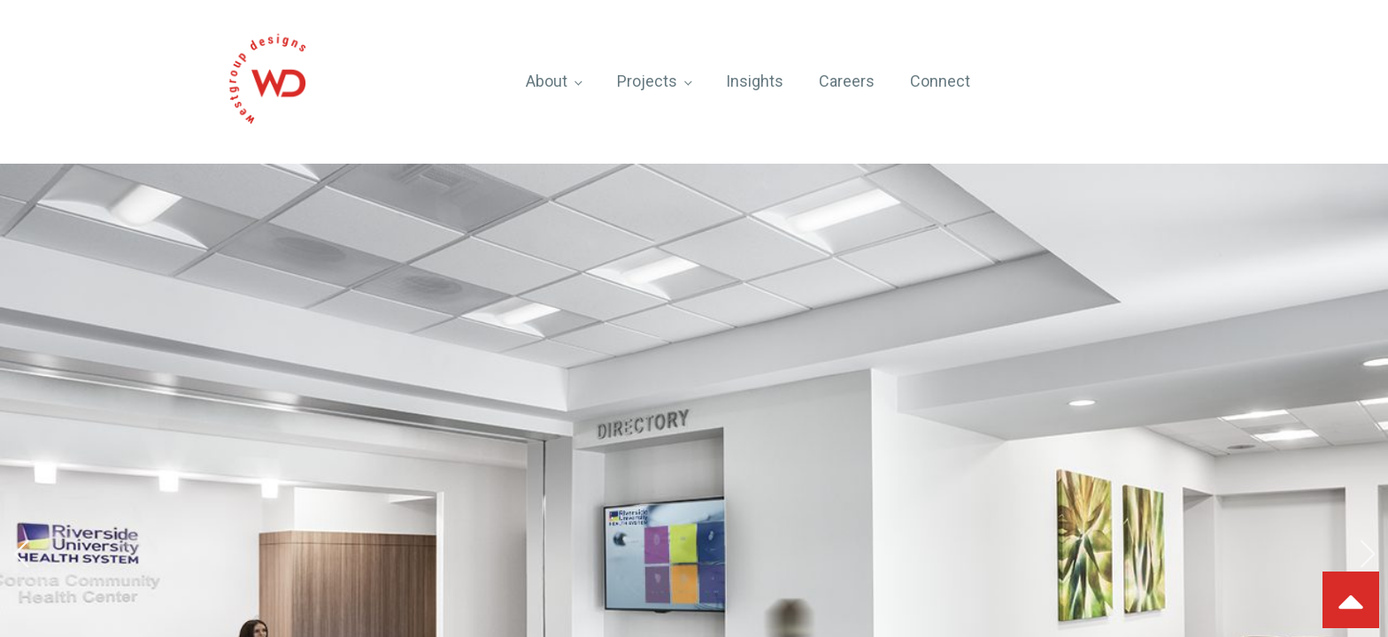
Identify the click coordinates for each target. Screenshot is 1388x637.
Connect (940, 81)
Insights (754, 81)
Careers (847, 81)
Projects (647, 81)
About (546, 81)
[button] (21, 553)
